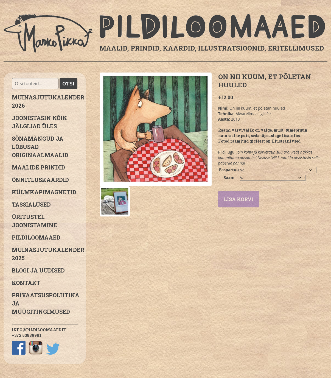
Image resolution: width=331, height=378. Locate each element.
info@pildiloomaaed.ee (39, 329)
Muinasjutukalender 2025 (45, 254)
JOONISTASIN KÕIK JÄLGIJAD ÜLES (39, 122)
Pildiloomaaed (36, 237)
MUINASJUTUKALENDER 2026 (45, 101)
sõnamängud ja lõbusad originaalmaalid (40, 147)
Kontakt (26, 282)
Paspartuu (229, 169)
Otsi (68, 83)
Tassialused (31, 204)
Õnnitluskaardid (40, 179)
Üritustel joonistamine (34, 221)
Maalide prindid (38, 167)
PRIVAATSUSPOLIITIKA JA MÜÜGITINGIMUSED (45, 303)
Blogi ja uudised (38, 270)
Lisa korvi (239, 199)
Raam (228, 177)
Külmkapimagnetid (44, 192)
